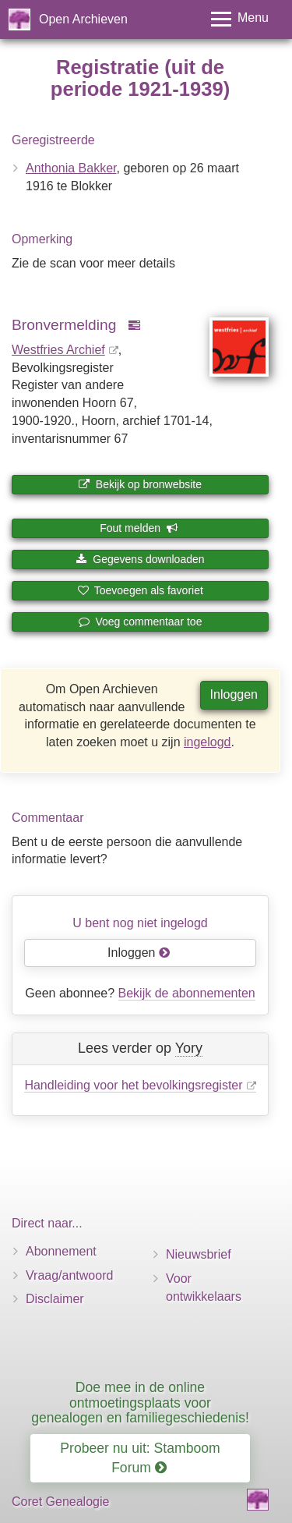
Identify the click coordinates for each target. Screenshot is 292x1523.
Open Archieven (83, 19)
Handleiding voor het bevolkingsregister (133, 1085)
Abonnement (61, 1251)
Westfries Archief (58, 349)
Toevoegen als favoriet (140, 590)
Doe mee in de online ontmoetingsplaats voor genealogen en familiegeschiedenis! (140, 1403)
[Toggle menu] (239, 19)
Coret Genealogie (60, 1501)
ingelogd (207, 742)
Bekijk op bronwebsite (140, 484)
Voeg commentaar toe (140, 621)
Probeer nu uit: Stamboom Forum (140, 1457)
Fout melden (139, 528)
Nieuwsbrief (198, 1254)
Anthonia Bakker (71, 168)
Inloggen (234, 694)
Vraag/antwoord (69, 1275)
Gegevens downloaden (140, 559)
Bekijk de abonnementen (186, 993)
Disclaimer (55, 1298)
